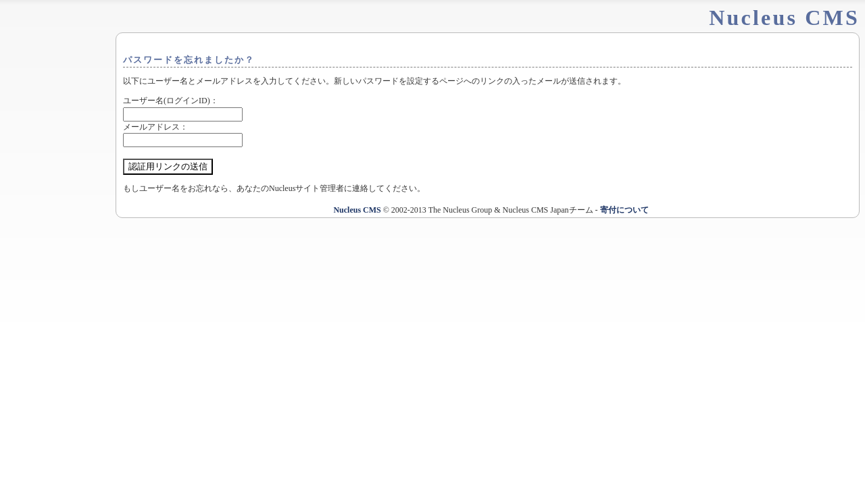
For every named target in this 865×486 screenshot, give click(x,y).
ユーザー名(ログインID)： (170, 100)
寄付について (624, 210)
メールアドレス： (155, 127)
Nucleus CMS (356, 210)
